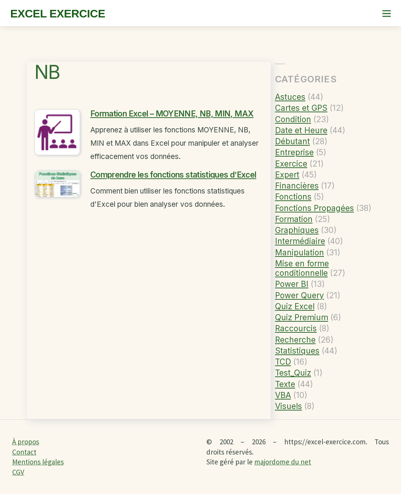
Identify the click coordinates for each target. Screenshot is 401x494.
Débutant (292, 141)
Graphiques (297, 230)
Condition (293, 119)
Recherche (295, 340)
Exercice (291, 163)
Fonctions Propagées (314, 208)
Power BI (291, 284)
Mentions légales (38, 461)
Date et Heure (301, 130)
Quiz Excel (295, 306)
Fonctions (293, 196)
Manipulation (299, 252)
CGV (18, 472)
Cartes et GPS (301, 108)
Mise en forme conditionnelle (302, 268)
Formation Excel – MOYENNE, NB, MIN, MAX (171, 115)
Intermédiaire (300, 241)
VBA (283, 395)
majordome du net (282, 461)
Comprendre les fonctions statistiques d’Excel (173, 176)
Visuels (288, 406)
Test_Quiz (293, 373)
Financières (297, 185)
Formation (294, 219)
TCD (283, 362)
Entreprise (294, 152)
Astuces (290, 97)
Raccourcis (296, 328)
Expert (287, 174)
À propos (25, 441)
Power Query (299, 295)
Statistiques (297, 351)
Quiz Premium (301, 317)
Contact (24, 451)
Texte (285, 384)
